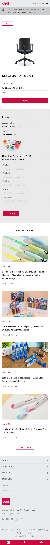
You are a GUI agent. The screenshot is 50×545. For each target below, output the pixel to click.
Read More (9, 284)
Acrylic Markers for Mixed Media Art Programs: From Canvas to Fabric (24, 431)
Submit (11, 213)
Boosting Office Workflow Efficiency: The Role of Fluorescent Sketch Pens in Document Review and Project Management (23, 275)
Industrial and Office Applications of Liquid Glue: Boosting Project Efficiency (22, 379)
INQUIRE (25, 101)
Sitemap (18, 536)
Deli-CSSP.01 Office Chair (26, 12)
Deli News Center (25, 230)
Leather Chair (38, 9)
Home (8, 9)
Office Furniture (25, 9)
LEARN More (25, 447)
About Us (25, 473)
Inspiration (25, 466)
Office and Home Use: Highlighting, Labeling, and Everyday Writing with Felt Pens (23, 328)
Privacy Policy (28, 536)
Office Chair (11, 12)
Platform (37, 3)
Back (8, 24)
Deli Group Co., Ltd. (20, 530)
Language (5, 485)
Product (15, 9)
